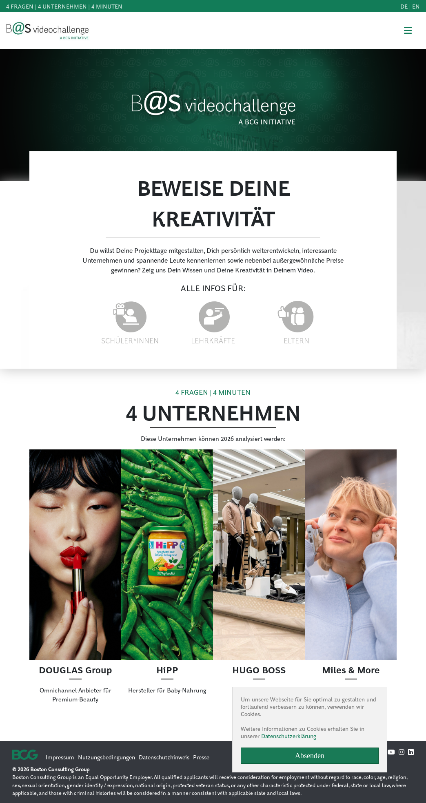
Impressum (60, 757)
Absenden (309, 756)
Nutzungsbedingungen (106, 757)
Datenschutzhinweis (164, 757)
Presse (201, 757)
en (416, 6)
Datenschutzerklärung (288, 735)
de (404, 6)
